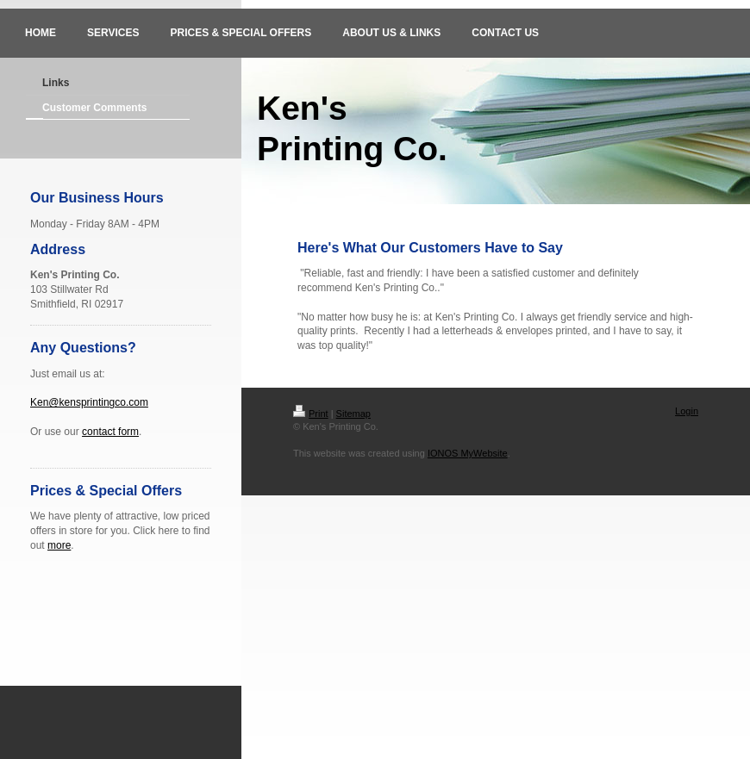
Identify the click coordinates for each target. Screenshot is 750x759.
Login (686, 411)
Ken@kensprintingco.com (89, 402)
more (59, 545)
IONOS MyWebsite (468, 453)
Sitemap (353, 413)
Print (310, 413)
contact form (110, 432)
